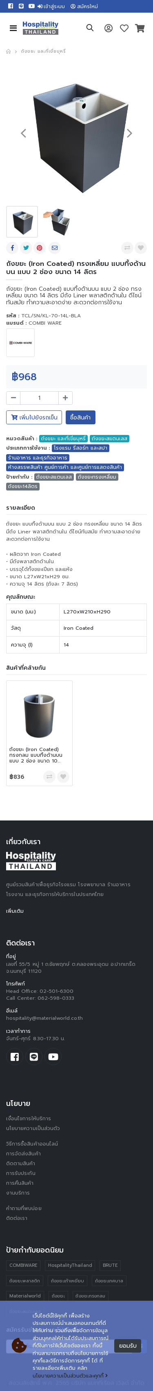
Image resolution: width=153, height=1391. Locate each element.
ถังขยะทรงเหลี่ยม (97, 477)
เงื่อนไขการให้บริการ (28, 1118)
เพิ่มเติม (15, 911)
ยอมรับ (128, 1346)
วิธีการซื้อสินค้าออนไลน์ (32, 1144)
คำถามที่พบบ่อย (24, 1208)
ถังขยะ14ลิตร (23, 486)
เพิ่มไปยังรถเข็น (34, 417)
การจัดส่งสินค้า (23, 1153)
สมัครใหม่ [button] (84, 6)
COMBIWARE (23, 1265)
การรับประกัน (20, 1173)
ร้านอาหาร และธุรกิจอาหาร (37, 457)
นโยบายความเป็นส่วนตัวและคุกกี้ (70, 1376)
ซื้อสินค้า (80, 417)
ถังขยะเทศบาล (109, 1280)
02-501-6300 (57, 991)
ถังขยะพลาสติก (24, 1280)
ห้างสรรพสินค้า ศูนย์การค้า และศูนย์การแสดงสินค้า (65, 467)
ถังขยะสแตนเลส (109, 438)
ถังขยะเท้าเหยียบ (67, 1280)
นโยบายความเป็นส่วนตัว (33, 1128)
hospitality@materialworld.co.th (44, 1018)
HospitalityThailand (70, 1265)
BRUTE (110, 1265)
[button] (90, 29)
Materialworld (25, 1296)
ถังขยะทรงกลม (90, 1296)
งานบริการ (18, 1193)
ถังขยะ (58, 1296)
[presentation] (23, 132)
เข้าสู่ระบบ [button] (51, 6)
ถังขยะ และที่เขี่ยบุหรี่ (43, 51)
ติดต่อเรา (16, 1218)
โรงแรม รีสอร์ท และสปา (80, 448)
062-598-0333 (56, 998)
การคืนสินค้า (20, 1183)
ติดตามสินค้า (20, 1163)
